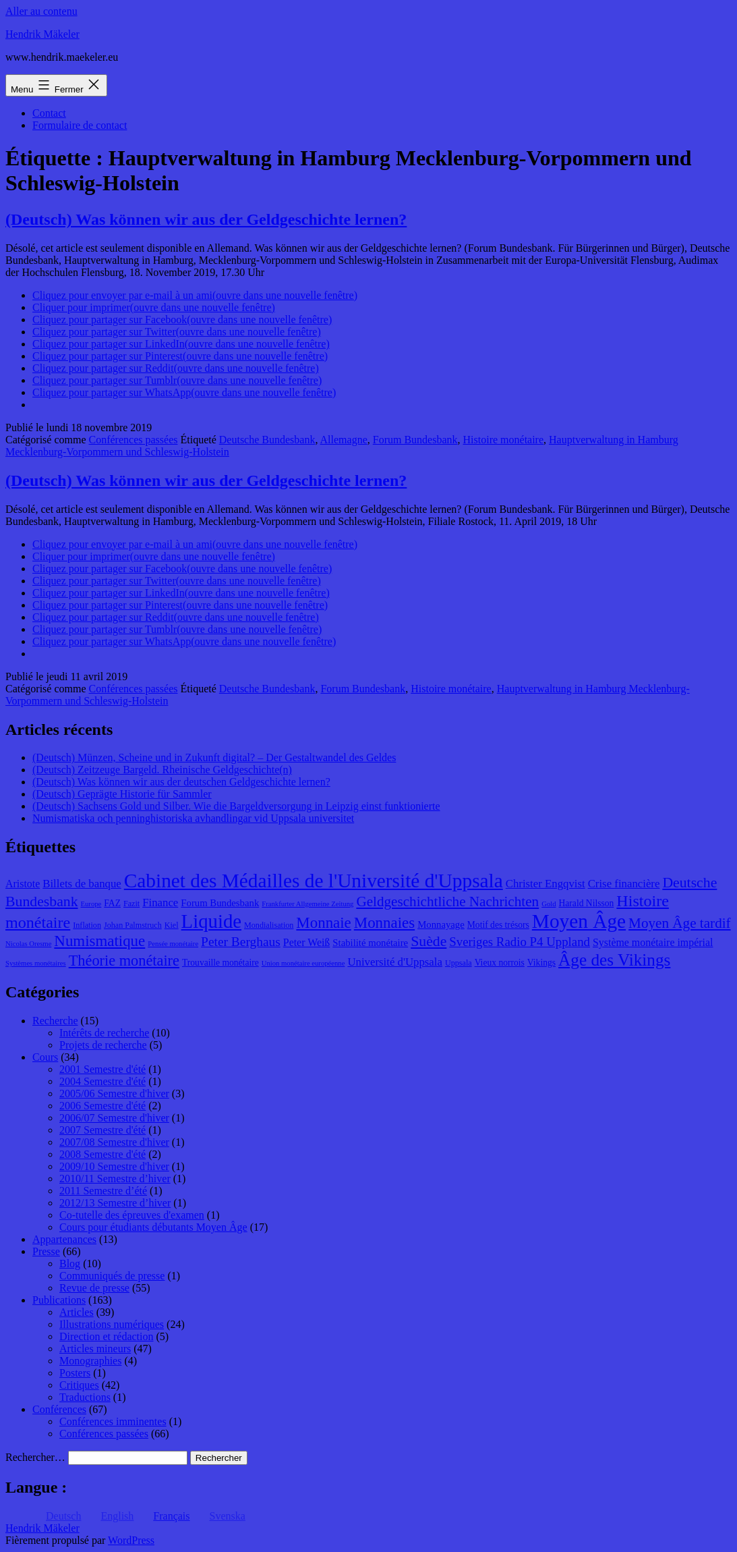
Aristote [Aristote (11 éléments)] (22, 883)
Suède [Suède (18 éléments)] (428, 941)
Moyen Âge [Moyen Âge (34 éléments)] (579, 921)
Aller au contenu (41, 11)
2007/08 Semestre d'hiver (114, 1142)
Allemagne (343, 439)
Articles (76, 1312)
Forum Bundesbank (415, 439)
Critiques (79, 1385)
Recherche (55, 1020)
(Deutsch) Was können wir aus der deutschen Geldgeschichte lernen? (181, 781)
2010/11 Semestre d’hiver (115, 1178)
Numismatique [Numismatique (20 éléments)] (99, 941)
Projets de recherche (103, 1045)
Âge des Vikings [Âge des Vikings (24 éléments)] (614, 959)
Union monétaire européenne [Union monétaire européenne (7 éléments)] (303, 963)
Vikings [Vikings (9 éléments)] (541, 963)
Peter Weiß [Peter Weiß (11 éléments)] (306, 942)
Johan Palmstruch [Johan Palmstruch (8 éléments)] (133, 925)
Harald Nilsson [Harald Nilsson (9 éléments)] (586, 903)
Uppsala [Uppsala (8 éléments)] (458, 963)
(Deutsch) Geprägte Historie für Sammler (122, 794)
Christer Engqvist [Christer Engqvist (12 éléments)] (545, 883)
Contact (49, 113)
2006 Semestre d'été (102, 1105)
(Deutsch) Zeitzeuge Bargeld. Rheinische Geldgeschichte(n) (162, 769)
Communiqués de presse (112, 1275)
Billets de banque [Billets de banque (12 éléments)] (81, 883)
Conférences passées (133, 439)
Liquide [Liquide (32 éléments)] (211, 921)
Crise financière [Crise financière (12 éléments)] (624, 883)
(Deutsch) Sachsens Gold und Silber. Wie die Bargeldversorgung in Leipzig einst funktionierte (236, 806)
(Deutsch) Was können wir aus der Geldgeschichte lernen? (206, 219)
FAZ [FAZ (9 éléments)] (112, 903)
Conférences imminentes (113, 1421)
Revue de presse (94, 1288)
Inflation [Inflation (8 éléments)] (87, 925)
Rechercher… (35, 1457)
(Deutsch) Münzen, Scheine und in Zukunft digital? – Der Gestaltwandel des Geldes (214, 757)
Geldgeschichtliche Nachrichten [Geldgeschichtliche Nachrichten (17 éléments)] (447, 901)
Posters (74, 1373)
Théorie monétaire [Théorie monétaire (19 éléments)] (124, 960)
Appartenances (64, 1239)
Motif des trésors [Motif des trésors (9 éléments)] (498, 925)
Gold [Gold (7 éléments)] (548, 904)
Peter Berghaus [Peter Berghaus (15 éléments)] (241, 942)
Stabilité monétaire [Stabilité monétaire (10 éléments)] (370, 942)
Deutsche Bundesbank (267, 439)
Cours (45, 1057)
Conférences (59, 1409)
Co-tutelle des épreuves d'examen (131, 1215)
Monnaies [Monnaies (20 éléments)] (384, 922)
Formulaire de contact (79, 125)
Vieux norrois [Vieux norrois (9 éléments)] (500, 963)
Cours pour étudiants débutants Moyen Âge (153, 1227)
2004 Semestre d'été (102, 1081)
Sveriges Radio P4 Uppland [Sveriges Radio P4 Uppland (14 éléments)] (519, 942)
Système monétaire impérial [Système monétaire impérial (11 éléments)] (653, 942)
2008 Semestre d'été (102, 1154)
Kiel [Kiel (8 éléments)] (172, 925)
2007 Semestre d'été (102, 1130)
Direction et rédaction (106, 1336)
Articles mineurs (95, 1348)
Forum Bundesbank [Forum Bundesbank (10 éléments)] (220, 902)
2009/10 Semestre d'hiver (114, 1166)
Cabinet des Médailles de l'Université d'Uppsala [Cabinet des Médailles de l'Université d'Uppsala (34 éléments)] (313, 880)
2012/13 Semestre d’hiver (115, 1203)
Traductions (85, 1397)
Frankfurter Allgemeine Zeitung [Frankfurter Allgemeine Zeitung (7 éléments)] (307, 904)
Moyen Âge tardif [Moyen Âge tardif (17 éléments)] (679, 923)
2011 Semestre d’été (103, 1190)
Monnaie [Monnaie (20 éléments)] (323, 922)
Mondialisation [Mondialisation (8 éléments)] (268, 925)
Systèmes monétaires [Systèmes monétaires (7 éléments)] (35, 963)
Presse (46, 1251)
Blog (69, 1263)
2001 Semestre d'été (102, 1069)
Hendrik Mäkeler (42, 34)
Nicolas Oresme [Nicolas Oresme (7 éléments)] (28, 943)
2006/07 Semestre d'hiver (114, 1118)
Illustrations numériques (111, 1324)
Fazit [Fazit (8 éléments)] (131, 903)
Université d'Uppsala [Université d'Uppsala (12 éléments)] (394, 961)
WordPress (131, 1540)
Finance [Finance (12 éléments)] (160, 902)
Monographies (90, 1360)
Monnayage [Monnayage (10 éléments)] (441, 924)
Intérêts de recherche (104, 1032)
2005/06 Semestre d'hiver (114, 1093)
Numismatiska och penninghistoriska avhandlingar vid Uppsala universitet (193, 818)
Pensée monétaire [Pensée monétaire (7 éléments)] (173, 943)
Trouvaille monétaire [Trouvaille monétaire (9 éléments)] (220, 963)
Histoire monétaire (503, 439)
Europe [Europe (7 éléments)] (91, 904)
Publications (59, 1300)
